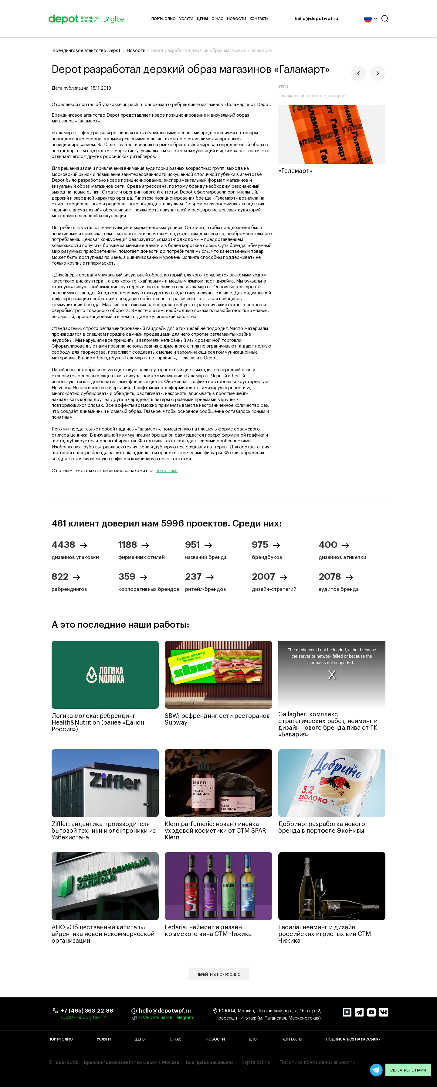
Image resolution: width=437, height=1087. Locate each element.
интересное (313, 96)
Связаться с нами (408, 1070)
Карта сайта (255, 1062)
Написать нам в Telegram (166, 1017)
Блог (254, 1039)
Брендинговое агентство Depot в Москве (131, 1062)
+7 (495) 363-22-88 (87, 1010)
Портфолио (163, 19)
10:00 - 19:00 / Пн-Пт (83, 1017)
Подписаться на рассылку (353, 1039)
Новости (236, 19)
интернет (338, 96)
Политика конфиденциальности (317, 1062)
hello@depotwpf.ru (316, 19)
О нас (217, 19)
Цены (202, 19)
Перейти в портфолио (219, 974)
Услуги (186, 19)
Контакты (259, 19)
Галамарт (288, 96)
